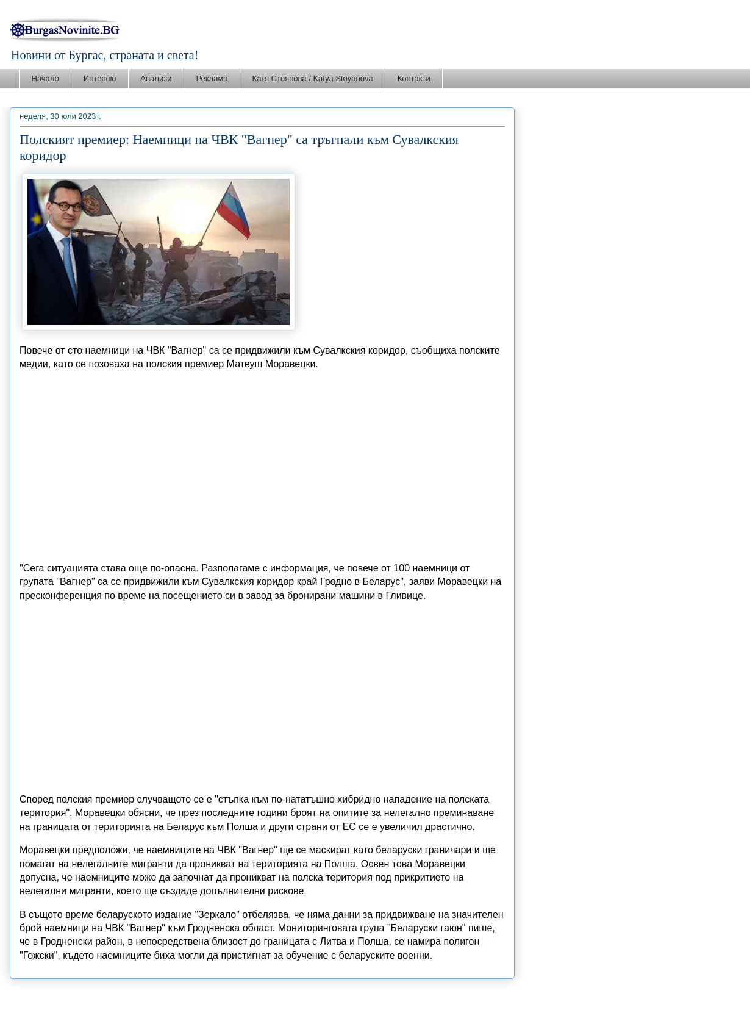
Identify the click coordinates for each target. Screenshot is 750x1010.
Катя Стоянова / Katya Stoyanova (312, 78)
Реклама (211, 78)
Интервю (100, 78)
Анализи (155, 78)
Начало (45, 78)
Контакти (414, 78)
